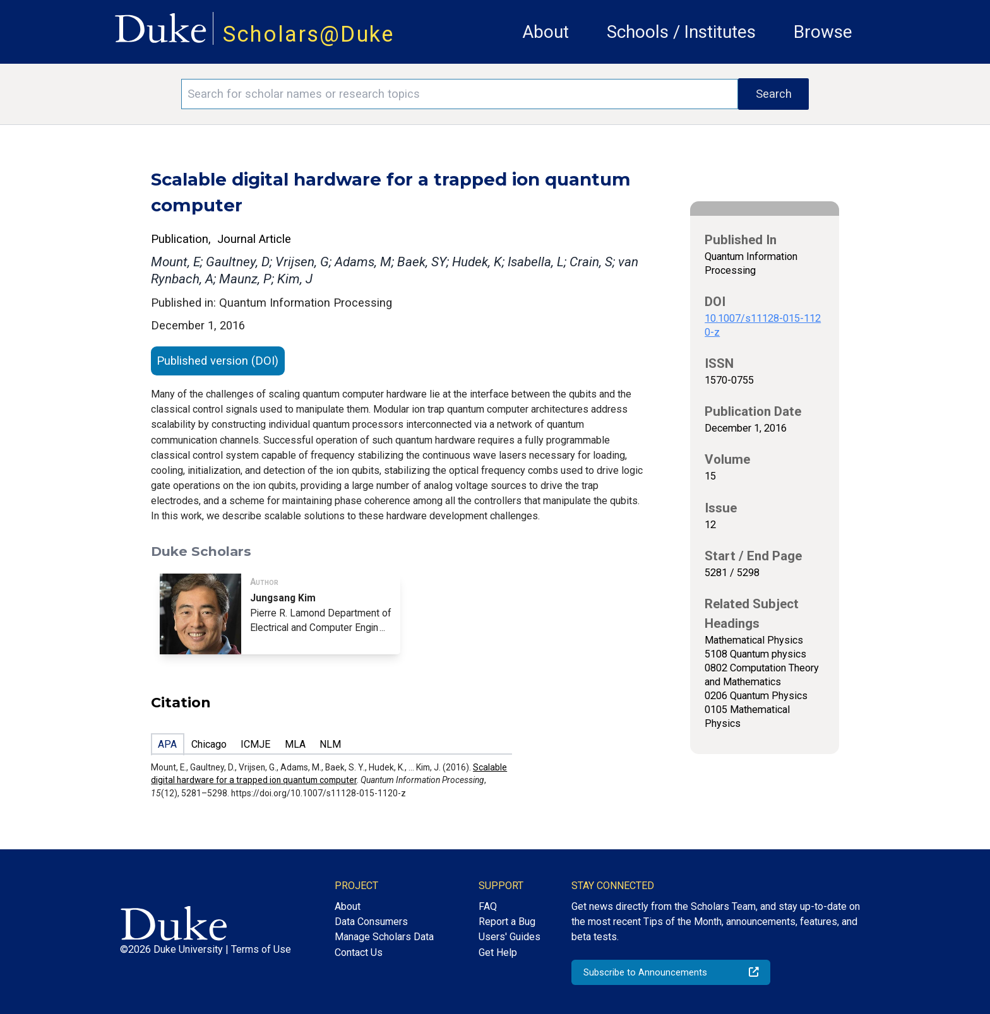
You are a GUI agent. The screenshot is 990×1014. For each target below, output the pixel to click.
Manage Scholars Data (384, 937)
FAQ (488, 906)
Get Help (498, 952)
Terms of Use (261, 949)
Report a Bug (507, 922)
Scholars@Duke (309, 34)
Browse (823, 31)
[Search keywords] (459, 94)
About (545, 31)
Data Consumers (371, 922)
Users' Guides (509, 937)
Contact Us (359, 952)
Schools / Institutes (681, 31)
